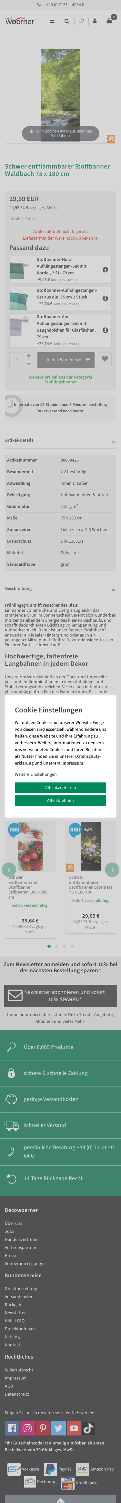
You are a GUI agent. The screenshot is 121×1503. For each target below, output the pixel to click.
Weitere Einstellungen (36, 774)
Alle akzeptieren (60, 787)
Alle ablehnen (60, 800)
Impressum (72, 763)
